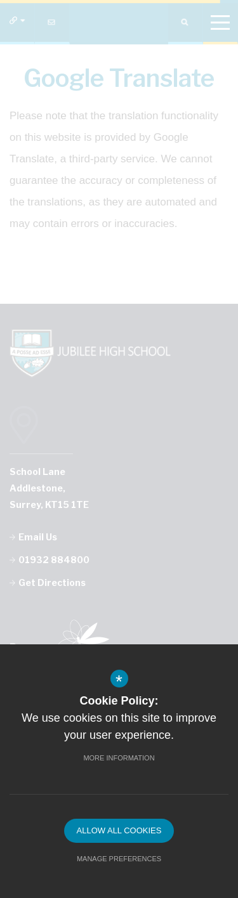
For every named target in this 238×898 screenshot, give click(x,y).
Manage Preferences (119, 858)
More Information (118, 758)
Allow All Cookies (119, 830)
